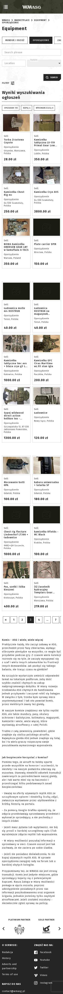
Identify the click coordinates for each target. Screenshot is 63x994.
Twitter (41, 967)
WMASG (6, 20)
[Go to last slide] (3, 928)
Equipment (40, 20)
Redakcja (7, 952)
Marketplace (22, 20)
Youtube (42, 959)
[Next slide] (59, 928)
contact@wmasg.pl (13, 991)
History (6, 958)
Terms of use (10, 974)
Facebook (43, 952)
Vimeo (40, 975)
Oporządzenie (10, 22)
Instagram (43, 982)
